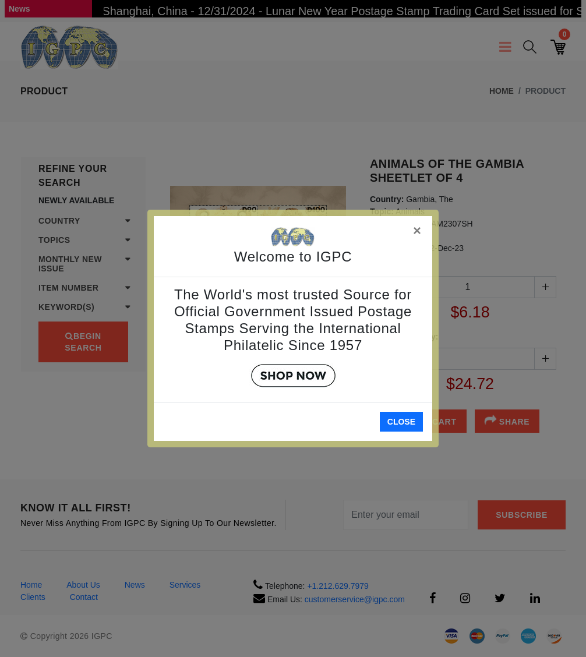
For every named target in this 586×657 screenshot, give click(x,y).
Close (401, 421)
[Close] (417, 228)
